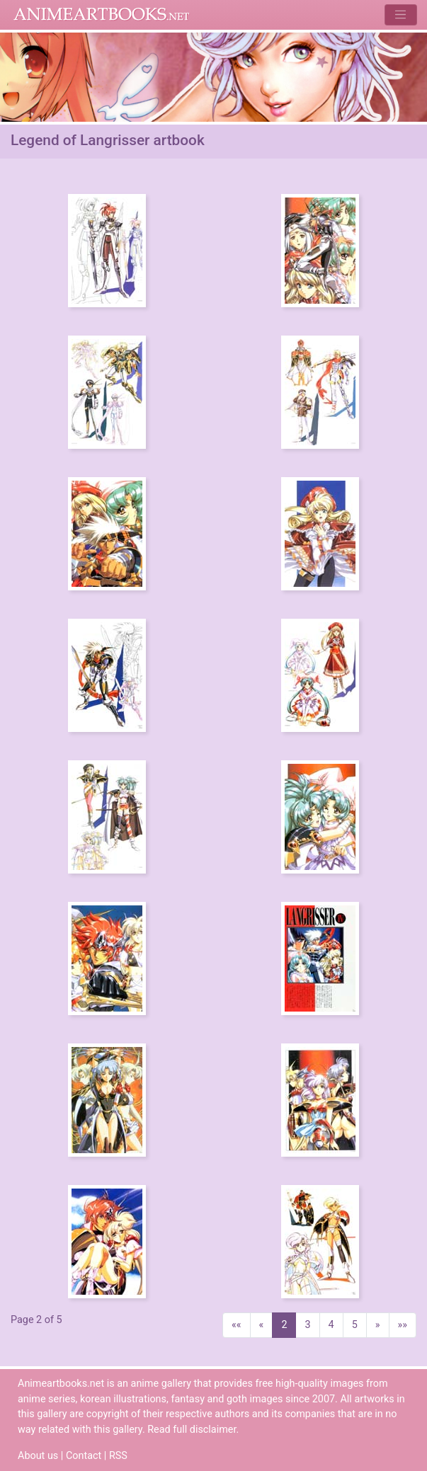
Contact (83, 1456)
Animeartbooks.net (101, 15)
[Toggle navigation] (400, 14)
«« (236, 1325)
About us (38, 1456)
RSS (118, 1456)
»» (403, 1325)
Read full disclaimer (191, 1430)
